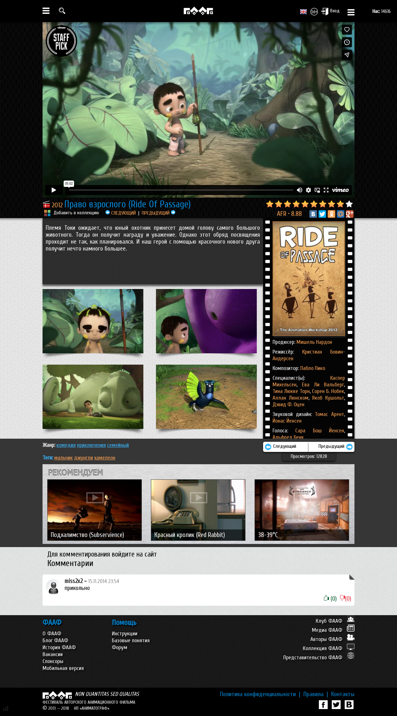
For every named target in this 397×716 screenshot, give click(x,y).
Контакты (342, 694)
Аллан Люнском (290, 398)
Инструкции (124, 633)
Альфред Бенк (288, 437)
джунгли (83, 457)
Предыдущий (336, 446)
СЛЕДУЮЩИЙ (120, 213)
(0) (330, 598)
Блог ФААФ (55, 640)
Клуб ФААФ (335, 621)
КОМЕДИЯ (66, 445)
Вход (330, 11)
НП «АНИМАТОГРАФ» (91, 708)
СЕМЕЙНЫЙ (118, 445)
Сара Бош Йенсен (319, 430)
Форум (119, 647)
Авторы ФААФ (332, 639)
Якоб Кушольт (326, 398)
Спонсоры (53, 661)
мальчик (63, 457)
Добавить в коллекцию (76, 213)
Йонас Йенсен (287, 421)
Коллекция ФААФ (328, 648)
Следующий (280, 446)
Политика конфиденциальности (260, 694)
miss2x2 (74, 581)
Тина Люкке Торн (291, 391)
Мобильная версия (63, 668)
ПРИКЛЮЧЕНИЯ (91, 445)
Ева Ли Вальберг (320, 384)
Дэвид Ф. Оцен (288, 404)
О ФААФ (52, 633)
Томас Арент (329, 414)
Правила (315, 694)
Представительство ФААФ (318, 657)
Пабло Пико (312, 368)
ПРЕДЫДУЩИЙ (158, 213)
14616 (381, 11)
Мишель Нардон (314, 342)
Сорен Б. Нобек (327, 391)
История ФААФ (59, 647)
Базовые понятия (131, 640)
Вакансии (53, 654)
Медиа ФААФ (333, 630)
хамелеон (104, 457)
